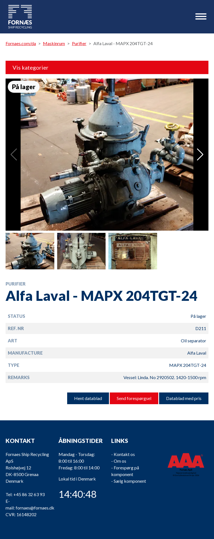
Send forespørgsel (134, 398)
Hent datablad (88, 398)
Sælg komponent (130, 481)
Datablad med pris (183, 398)
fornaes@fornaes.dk (35, 507)
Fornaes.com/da (21, 43)
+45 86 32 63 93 (29, 494)
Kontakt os (124, 454)
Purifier (79, 43)
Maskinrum (54, 43)
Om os (120, 461)
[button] (200, 154)
